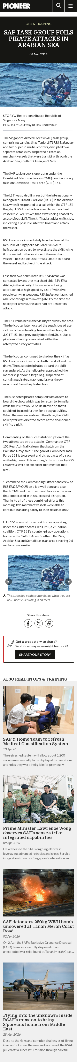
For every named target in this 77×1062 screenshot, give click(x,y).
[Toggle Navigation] (70, 6)
